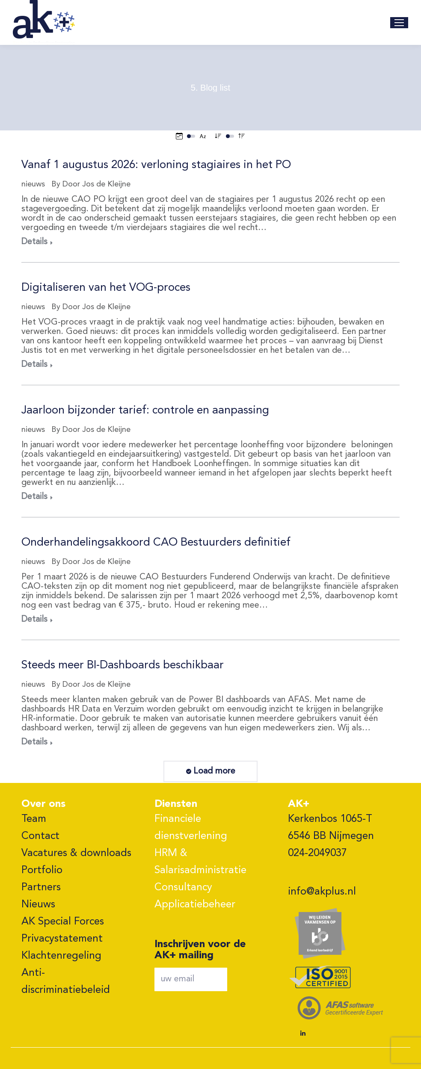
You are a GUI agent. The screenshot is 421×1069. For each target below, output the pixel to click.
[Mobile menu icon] (399, 22)
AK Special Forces (62, 922)
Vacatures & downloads (76, 853)
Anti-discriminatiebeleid (65, 981)
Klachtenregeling (61, 956)
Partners (41, 888)
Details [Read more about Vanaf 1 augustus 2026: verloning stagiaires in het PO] (34, 242)
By (90, 184)
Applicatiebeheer (194, 905)
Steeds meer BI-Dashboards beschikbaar (122, 665)
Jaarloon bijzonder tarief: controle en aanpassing (145, 410)
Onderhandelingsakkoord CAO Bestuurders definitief (156, 542)
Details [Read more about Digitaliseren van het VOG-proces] (34, 364)
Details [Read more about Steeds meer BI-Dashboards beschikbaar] (34, 742)
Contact (40, 836)
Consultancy (183, 888)
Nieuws (38, 905)
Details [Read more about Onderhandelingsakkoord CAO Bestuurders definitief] (34, 619)
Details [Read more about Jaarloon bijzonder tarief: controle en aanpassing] (34, 497)
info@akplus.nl (322, 892)
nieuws (33, 184)
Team (33, 819)
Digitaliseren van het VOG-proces (105, 287)
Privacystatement (62, 939)
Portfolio (41, 870)
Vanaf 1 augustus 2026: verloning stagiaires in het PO (156, 165)
